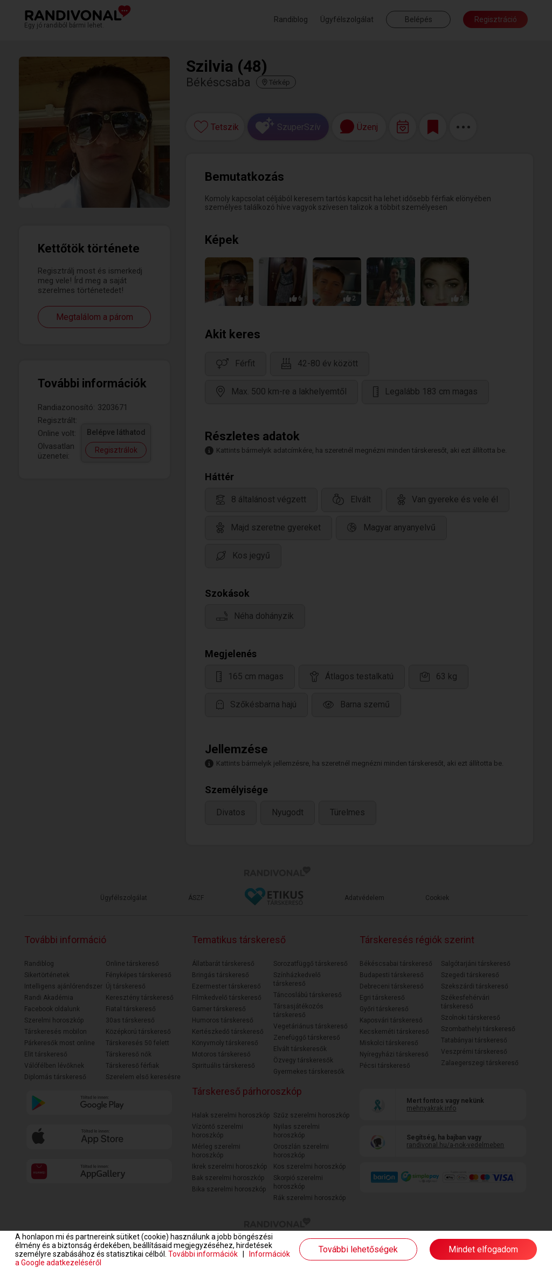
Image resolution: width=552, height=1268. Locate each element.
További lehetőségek (358, 1249)
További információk (203, 1254)
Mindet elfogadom (483, 1249)
